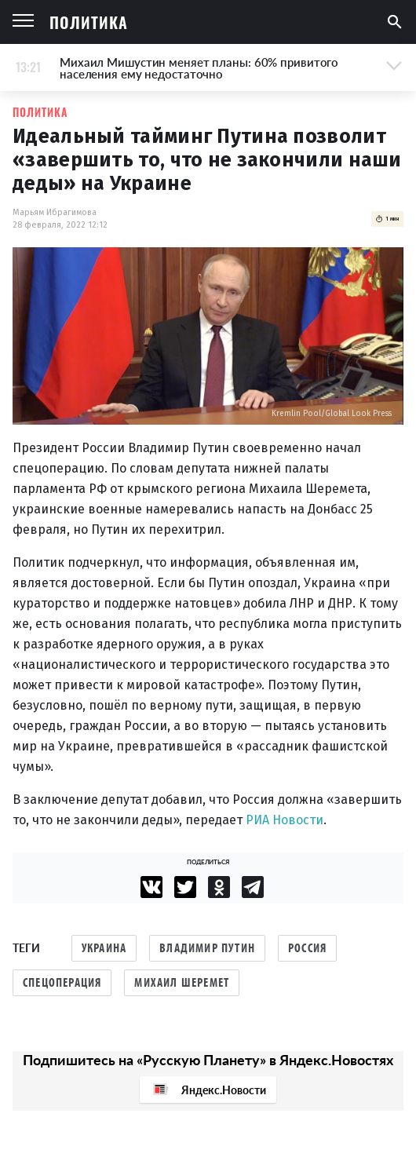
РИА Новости (284, 819)
